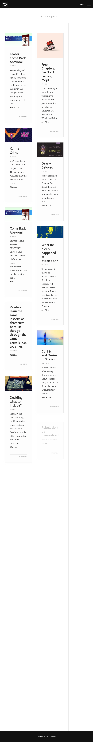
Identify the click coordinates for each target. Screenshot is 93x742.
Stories (13, 66)
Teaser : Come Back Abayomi (18, 58)
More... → (14, 107)
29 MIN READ (23, 201)
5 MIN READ (23, 116)
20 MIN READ (54, 131)
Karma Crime (14, 155)
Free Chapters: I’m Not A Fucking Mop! (48, 72)
